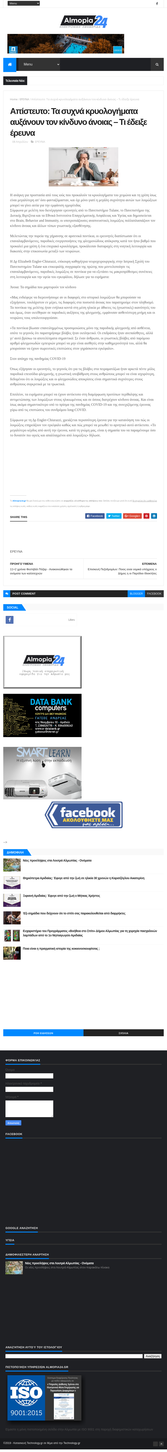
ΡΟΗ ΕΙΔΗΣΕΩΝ (43, 1036)
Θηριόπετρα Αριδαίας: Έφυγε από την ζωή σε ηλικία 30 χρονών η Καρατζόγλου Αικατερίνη (83, 880)
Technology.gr (71, 1445)
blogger (136, 596)
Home (14, 100)
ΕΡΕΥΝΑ (24, 100)
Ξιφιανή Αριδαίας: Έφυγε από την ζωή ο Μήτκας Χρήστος (61, 898)
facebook (154, 596)
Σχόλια (123, 1036)
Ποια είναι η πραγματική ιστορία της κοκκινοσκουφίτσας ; (61, 951)
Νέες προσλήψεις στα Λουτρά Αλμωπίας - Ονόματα (57, 863)
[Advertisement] (83, 997)
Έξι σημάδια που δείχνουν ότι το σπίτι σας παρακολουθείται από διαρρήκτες (74, 916)
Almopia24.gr (19, 503)
